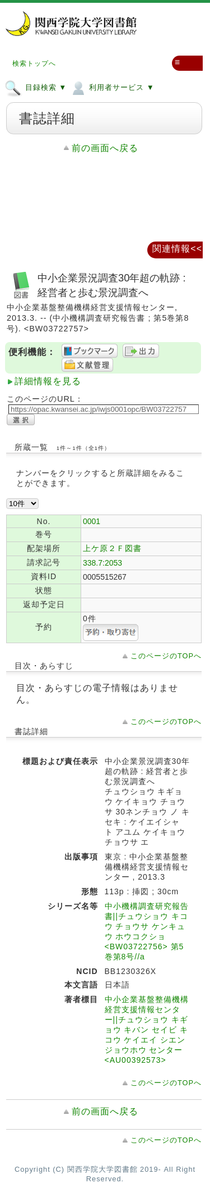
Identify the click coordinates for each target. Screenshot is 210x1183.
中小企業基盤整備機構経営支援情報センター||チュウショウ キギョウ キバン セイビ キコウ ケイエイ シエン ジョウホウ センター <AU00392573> (147, 1029)
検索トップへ (34, 63)
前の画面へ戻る (105, 148)
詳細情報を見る (48, 381)
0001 (91, 521)
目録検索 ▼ (35, 87)
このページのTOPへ (166, 656)
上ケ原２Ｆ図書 (112, 548)
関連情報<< (177, 248)
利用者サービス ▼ (111, 87)
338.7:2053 (102, 562)
